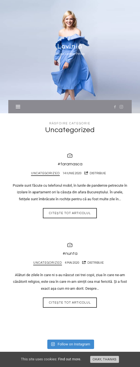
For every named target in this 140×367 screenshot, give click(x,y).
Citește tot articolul (70, 213)
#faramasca (70, 164)
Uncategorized (45, 173)
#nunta (70, 253)
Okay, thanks (104, 359)
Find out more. (69, 359)
